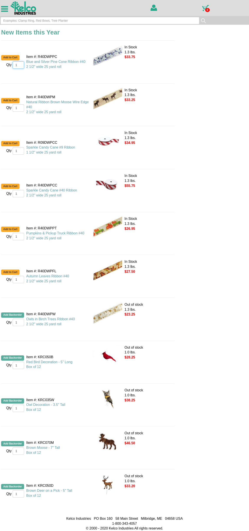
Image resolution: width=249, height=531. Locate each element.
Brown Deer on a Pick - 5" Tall (49, 490)
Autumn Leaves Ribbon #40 (47, 276)
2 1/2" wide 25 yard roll (43, 67)
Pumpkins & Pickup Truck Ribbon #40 (55, 233)
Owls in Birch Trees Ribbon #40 (50, 319)
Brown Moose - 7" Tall (43, 447)
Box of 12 (33, 367)
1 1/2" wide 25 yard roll (43, 152)
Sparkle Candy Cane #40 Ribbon (51, 190)
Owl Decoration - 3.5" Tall (45, 405)
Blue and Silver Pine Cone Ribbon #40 (55, 62)
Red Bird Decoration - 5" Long (49, 362)
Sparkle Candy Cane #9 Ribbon (50, 147)
